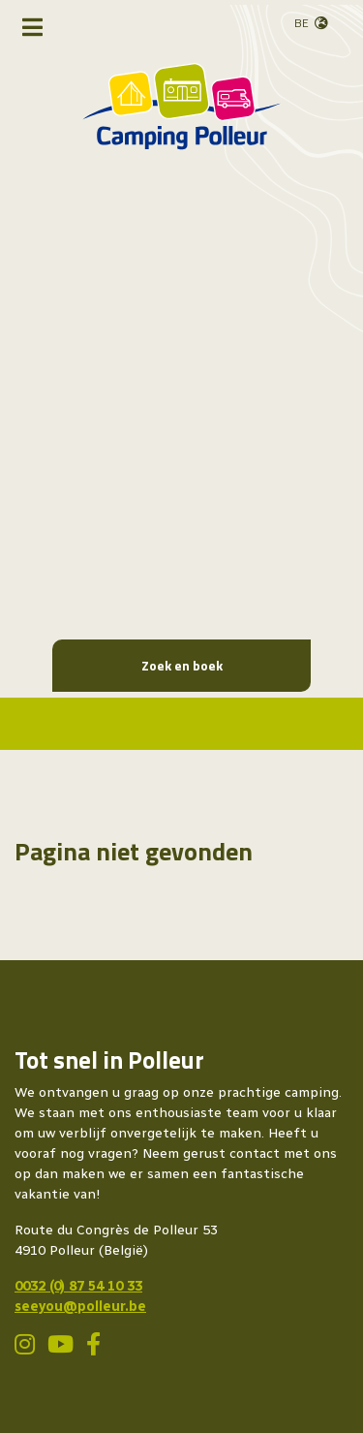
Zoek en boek (182, 665)
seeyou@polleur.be (80, 1306)
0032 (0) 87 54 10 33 (78, 1286)
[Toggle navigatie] (32, 27)
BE (301, 23)
